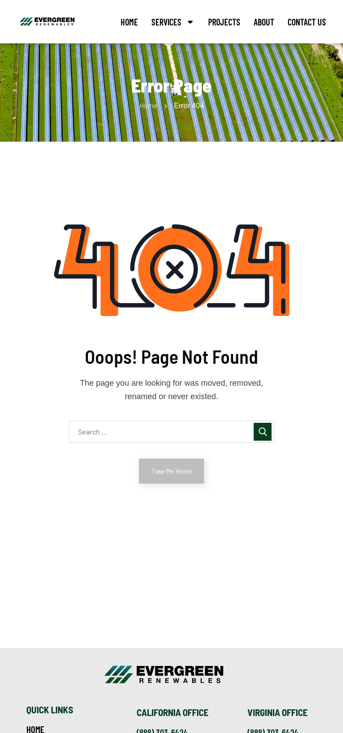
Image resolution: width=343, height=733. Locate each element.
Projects (224, 22)
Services (173, 22)
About (264, 22)
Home (129, 22)
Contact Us (307, 22)
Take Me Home (171, 471)
